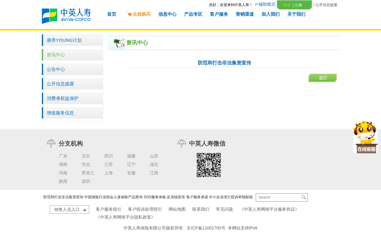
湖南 (63, 164)
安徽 (131, 172)
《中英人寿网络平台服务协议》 (269, 209)
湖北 (154, 164)
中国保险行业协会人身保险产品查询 (113, 197)
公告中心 (56, 69)
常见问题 (224, 209)
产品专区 (193, 14)
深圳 (86, 181)
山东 (154, 155)
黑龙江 (88, 172)
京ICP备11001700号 (206, 227)
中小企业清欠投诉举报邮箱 (231, 197)
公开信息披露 (60, 83)
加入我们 (270, 14)
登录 (286, 5)
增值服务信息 (60, 112)
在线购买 (138, 14)
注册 (297, 5)
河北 (86, 164)
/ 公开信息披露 (325, 5)
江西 (154, 172)
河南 (63, 172)
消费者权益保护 (63, 98)
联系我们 (200, 209)
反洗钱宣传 (176, 197)
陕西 (63, 181)
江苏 (108, 164)
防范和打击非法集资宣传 (63, 197)
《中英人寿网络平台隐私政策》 (125, 217)
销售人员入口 (67, 209)
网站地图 (177, 209)
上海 (108, 172)
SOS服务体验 (155, 197)
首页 (111, 14)
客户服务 (219, 14)
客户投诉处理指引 (145, 209)
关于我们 (296, 14)
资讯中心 (56, 54)
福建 (131, 155)
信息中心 (167, 14)
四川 (108, 155)
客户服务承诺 (197, 197)
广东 (63, 155)
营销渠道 (245, 14)
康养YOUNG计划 (64, 40)
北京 (86, 155)
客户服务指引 (108, 209)
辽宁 (131, 164)
